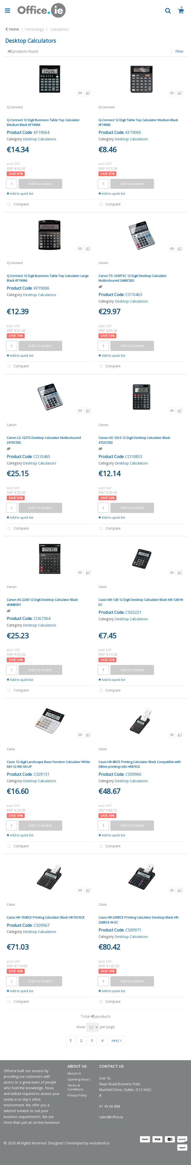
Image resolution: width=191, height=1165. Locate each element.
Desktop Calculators (39, 139)
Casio (102, 586)
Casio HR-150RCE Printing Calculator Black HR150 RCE (46, 917)
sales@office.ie (111, 1117)
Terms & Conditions (75, 1087)
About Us (74, 1073)
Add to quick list (20, 193)
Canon (103, 263)
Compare (17, 204)
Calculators (59, 29)
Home (12, 29)
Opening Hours (78, 1079)
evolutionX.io (99, 1143)
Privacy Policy (77, 1095)
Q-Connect (15, 107)
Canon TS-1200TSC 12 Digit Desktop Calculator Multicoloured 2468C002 (132, 278)
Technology (34, 29)
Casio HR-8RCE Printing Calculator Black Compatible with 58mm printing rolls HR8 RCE (139, 764)
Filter (179, 51)
